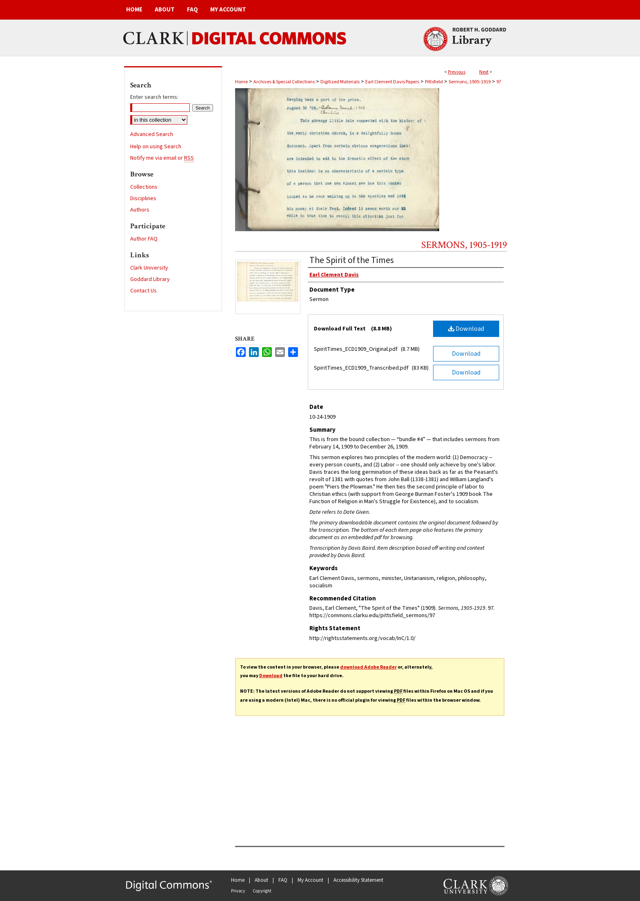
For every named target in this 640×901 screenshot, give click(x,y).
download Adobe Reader (368, 667)
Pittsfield (434, 81)
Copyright (262, 891)
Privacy (238, 891)
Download (466, 328)
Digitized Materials (340, 81)
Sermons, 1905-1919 (470, 81)
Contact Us (143, 291)
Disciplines (143, 198)
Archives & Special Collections (284, 81)
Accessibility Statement (358, 880)
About (261, 880)
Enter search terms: (154, 97)
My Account (310, 880)
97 (498, 81)
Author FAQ (144, 239)
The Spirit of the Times (351, 260)
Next (484, 72)
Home (241, 81)
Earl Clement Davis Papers (392, 81)
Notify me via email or (162, 158)
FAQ (282, 880)
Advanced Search (151, 134)
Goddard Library (150, 279)
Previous (456, 72)
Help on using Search (155, 147)
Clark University (149, 268)
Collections (144, 187)
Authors (139, 210)
